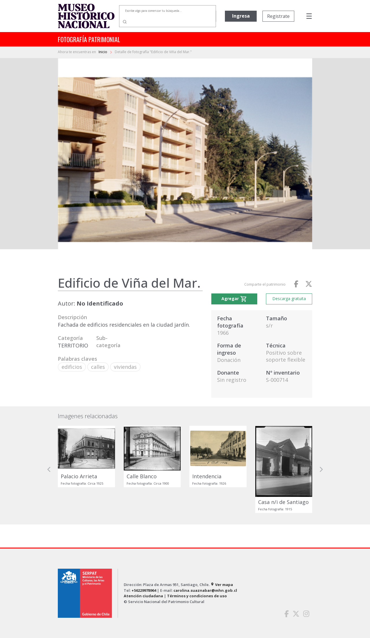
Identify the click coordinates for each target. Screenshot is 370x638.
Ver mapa (221, 584)
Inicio (103, 51)
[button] (49, 469)
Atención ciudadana (143, 595)
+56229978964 (144, 590)
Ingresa (241, 16)
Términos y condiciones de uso (197, 595)
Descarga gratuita (289, 298)
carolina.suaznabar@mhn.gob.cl (205, 590)
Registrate (278, 16)
